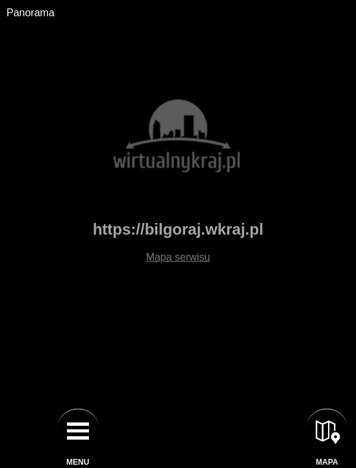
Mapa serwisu (178, 257)
